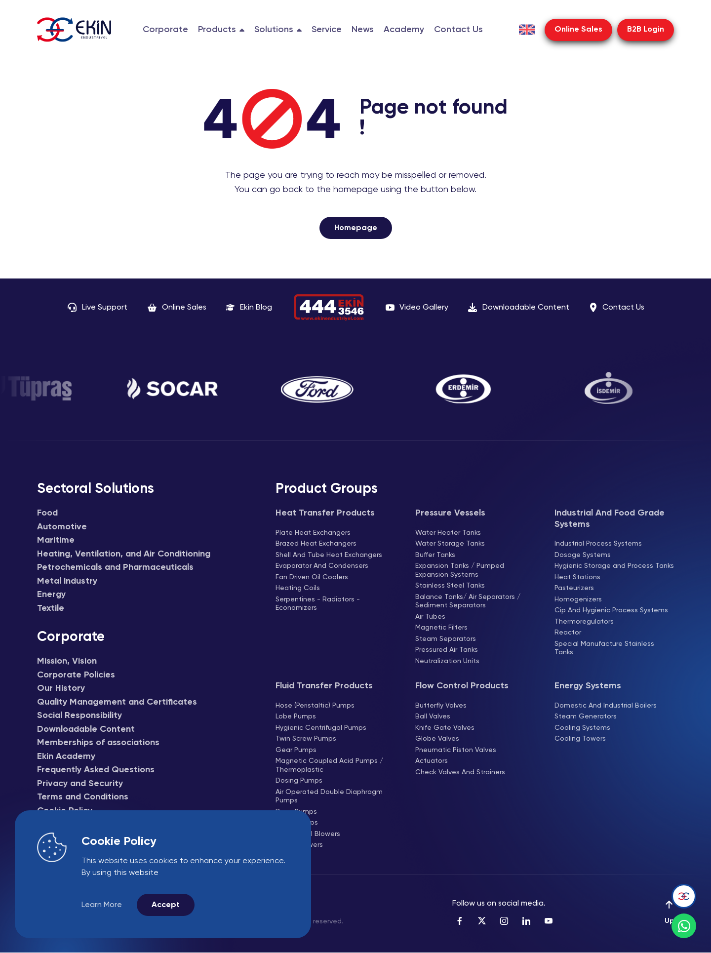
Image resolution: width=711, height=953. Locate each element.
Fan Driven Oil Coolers (312, 577)
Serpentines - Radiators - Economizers (318, 604)
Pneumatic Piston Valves (455, 750)
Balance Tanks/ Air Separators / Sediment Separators (467, 601)
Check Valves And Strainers (460, 772)
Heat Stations (577, 577)
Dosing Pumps (299, 780)
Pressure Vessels (450, 513)
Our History (61, 688)
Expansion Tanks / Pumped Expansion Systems (459, 570)
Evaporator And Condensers (322, 565)
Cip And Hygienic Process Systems (611, 610)
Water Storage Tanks (450, 543)
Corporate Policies (76, 675)
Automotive (62, 526)
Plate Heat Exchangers (313, 532)
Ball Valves (432, 716)
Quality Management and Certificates (117, 702)
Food (47, 513)
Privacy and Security (80, 783)
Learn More (101, 905)
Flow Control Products (462, 685)
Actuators (431, 760)
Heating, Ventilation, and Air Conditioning (123, 554)
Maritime (56, 540)
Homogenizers (578, 599)
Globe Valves (437, 738)
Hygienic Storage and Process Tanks (614, 565)
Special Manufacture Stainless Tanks (604, 648)
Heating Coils (298, 588)
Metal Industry (67, 581)
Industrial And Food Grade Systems (609, 519)
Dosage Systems (582, 555)
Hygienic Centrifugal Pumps (321, 727)
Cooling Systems (582, 727)
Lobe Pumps (296, 716)
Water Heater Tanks (448, 532)
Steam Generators (585, 716)
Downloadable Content (86, 729)
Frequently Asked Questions (96, 769)
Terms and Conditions (82, 797)
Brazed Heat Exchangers (316, 543)
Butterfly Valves (441, 705)
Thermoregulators (584, 621)
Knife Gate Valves (444, 727)
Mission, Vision (67, 661)
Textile (50, 608)
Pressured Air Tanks (446, 649)
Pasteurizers (574, 588)
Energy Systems (587, 685)
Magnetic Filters (441, 627)
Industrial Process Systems (598, 543)
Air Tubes (430, 616)
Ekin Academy (66, 756)
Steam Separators (445, 638)
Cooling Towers (580, 738)
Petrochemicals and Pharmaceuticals (115, 567)
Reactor (567, 632)
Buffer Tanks (435, 555)
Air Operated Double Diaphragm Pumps (329, 796)
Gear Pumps (296, 750)
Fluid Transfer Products (324, 685)
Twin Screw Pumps (306, 738)
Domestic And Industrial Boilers (605, 705)
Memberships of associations (98, 742)
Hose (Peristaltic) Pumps (315, 705)
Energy (51, 594)
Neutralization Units (447, 661)
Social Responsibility (79, 715)
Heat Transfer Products (325, 513)
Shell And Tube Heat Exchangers (329, 555)
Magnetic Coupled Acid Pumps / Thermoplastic (329, 765)
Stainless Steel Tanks (450, 585)
